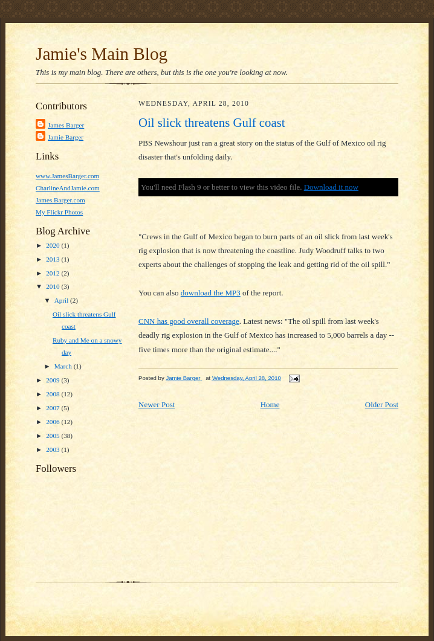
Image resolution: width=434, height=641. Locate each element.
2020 (53, 245)
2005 (53, 435)
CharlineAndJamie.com (68, 188)
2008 (53, 394)
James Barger (66, 125)
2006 (53, 421)
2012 (53, 273)
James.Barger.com (60, 200)
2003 (53, 449)
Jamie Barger (65, 137)
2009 (53, 380)
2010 (53, 286)
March (64, 366)
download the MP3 (211, 292)
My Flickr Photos (59, 212)
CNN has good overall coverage (188, 321)
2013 (53, 259)
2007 (53, 407)
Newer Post (156, 404)
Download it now (331, 187)
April (62, 300)
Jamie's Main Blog (101, 53)
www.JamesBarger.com (67, 175)
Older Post (381, 404)
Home (270, 404)
